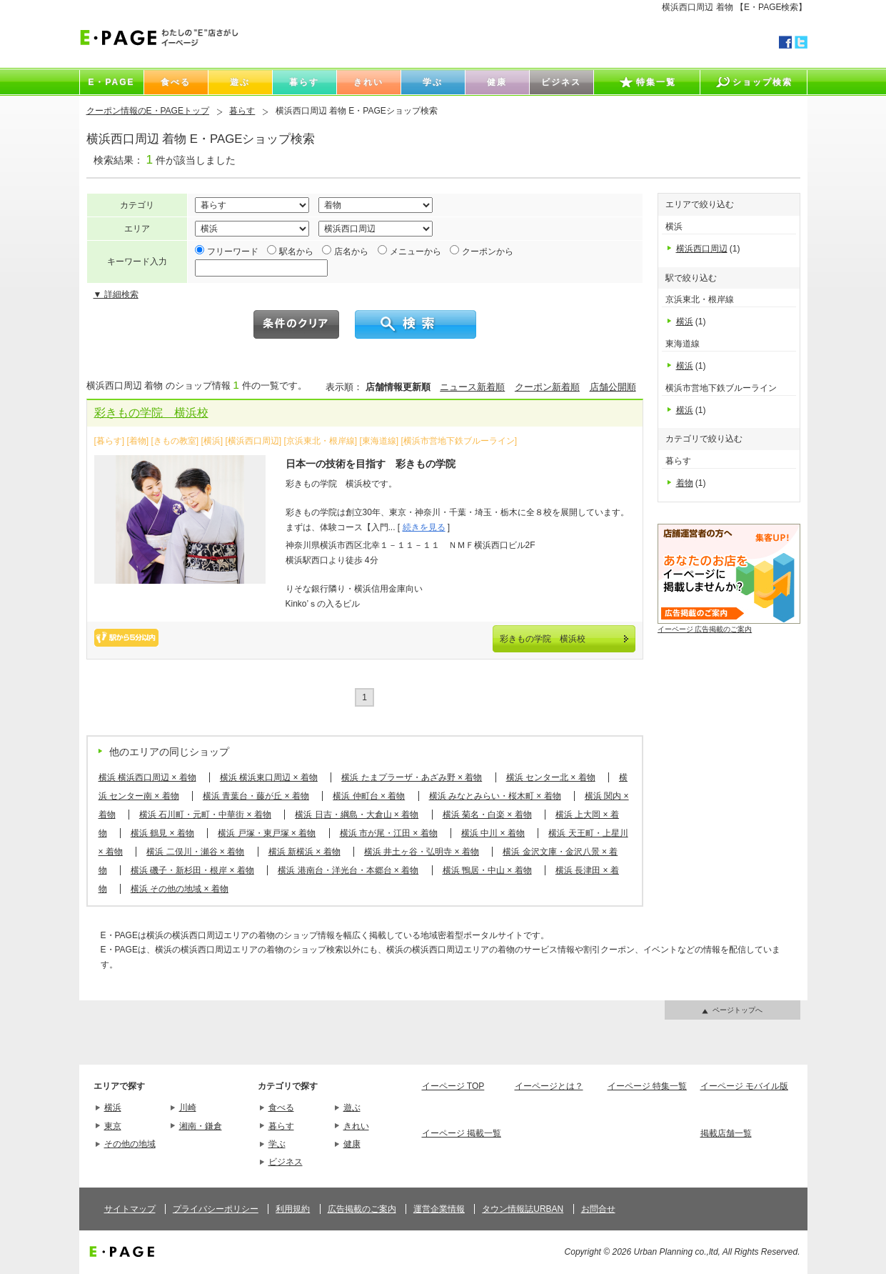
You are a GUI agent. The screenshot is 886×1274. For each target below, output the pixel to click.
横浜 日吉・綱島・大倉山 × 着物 (356, 815)
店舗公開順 (613, 387)
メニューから (415, 252)
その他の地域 (130, 1144)
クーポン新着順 (547, 387)
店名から (351, 252)
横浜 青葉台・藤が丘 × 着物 (256, 796)
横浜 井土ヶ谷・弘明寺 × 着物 (421, 852)
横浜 (684, 322)
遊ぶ (352, 1108)
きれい (356, 1126)
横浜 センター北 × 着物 (550, 777)
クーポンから (487, 252)
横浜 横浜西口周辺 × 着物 (147, 777)
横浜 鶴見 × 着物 (162, 833)
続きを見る (424, 527)
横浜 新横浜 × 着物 (304, 852)
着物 (684, 483)
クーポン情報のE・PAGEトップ (147, 111)
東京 (112, 1126)
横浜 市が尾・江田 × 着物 (389, 833)
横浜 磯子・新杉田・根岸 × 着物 (192, 870)
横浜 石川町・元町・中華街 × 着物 (205, 815)
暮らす (242, 111)
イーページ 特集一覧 (647, 1086)
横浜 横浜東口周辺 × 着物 (269, 777)
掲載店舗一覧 (726, 1133)
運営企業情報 (439, 1209)
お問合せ (598, 1209)
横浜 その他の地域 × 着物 (179, 889)
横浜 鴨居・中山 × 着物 (487, 870)
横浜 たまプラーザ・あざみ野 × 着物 (411, 777)
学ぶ (277, 1144)
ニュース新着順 (472, 387)
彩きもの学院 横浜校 (151, 413)
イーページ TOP (453, 1086)
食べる (281, 1108)
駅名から (296, 252)
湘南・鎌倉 (200, 1126)
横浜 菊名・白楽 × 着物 (487, 815)
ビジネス (285, 1162)
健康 (352, 1144)
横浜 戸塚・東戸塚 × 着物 (267, 833)
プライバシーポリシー (215, 1209)
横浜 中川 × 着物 (493, 833)
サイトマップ (130, 1209)
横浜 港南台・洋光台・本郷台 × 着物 (348, 870)
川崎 (187, 1108)
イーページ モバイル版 (744, 1086)
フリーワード (232, 252)
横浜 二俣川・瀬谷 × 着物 (195, 852)
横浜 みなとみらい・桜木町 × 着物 (495, 796)
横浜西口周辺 (702, 249)
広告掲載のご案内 (362, 1209)
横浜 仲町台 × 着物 (369, 796)
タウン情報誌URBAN (522, 1209)
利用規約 (293, 1209)
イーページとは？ (549, 1086)
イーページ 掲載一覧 (461, 1133)
